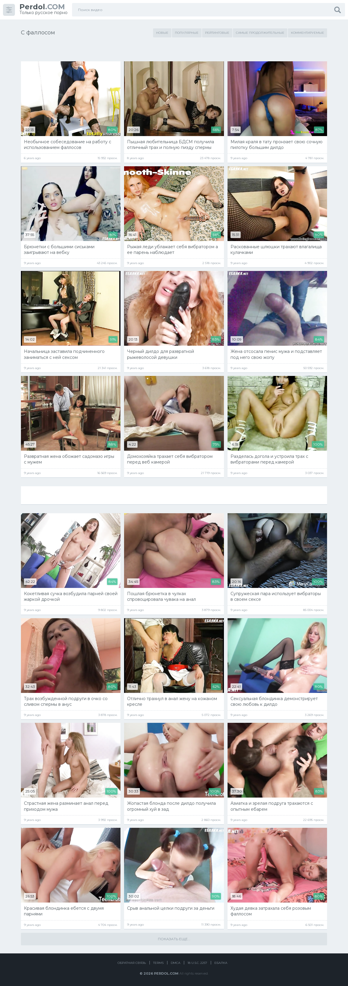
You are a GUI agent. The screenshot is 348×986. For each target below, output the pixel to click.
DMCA (175, 963)
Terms (158, 963)
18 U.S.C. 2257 (197, 963)
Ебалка (220, 963)
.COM (42, 7)
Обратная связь (131, 963)
